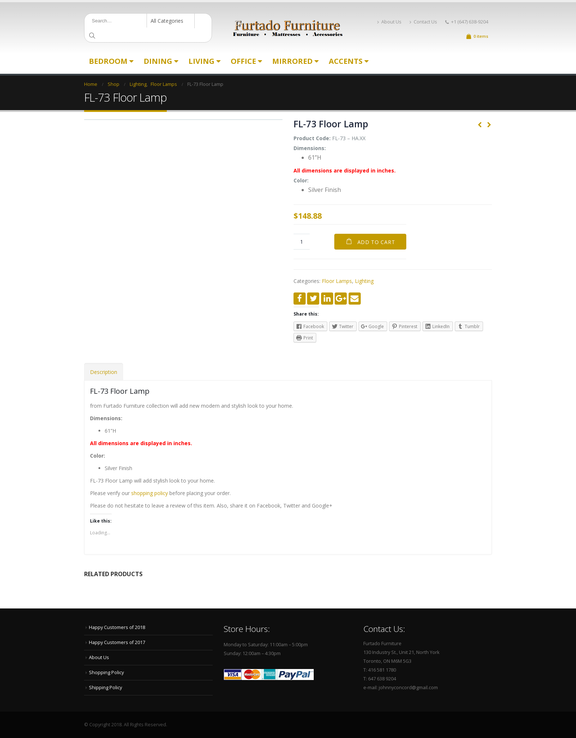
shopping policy (149, 493)
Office (243, 61)
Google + (341, 298)
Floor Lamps (337, 280)
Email (355, 298)
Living (201, 61)
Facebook (300, 298)
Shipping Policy (105, 687)
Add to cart (376, 242)
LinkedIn (327, 298)
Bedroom (108, 61)
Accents (346, 61)
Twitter (313, 298)
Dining (158, 61)
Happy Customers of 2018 (117, 627)
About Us (389, 22)
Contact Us (423, 22)
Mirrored (292, 61)
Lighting (364, 280)
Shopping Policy (106, 672)
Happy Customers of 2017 (117, 642)
